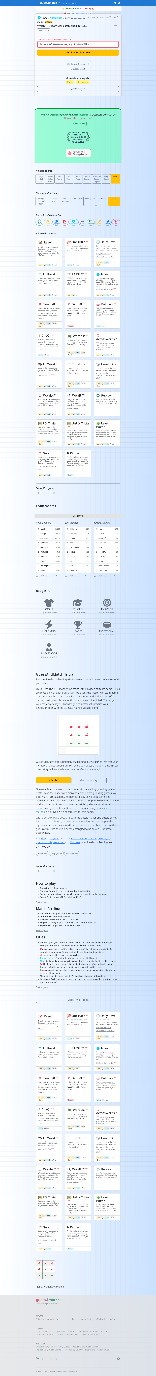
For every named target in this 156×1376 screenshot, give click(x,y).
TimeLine (71, 1331)
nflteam (70, 82)
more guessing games (84, 838)
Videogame (90, 198)
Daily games (56, 853)
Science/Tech (73, 222)
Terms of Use (67, 1319)
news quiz (59, 842)
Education (91, 222)
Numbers (107, 222)
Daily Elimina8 (101, 254)
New (116, 222)
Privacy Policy (85, 1319)
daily (43, 838)
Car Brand (102, 198)
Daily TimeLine (108, 257)
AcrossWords (80, 114)
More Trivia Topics (77, 999)
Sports (48, 222)
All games (42, 853)
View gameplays (89, 780)
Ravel (52, 1331)
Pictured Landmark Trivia (67, 1334)
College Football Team (83, 13)
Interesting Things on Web (97, 1349)
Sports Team (78, 198)
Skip (116, 25)
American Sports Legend (97, 179)
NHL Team (69, 177)
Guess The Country (44, 1334)
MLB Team (78, 177)
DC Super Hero (53, 199)
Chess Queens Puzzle (90, 1334)
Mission (40, 1319)
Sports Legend (87, 177)
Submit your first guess (78, 52)
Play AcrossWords (78, 124)
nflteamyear (82, 82)
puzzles (102, 838)
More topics (93, 17)
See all (115, 176)
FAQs (112, 1319)
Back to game (42, 902)
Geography (56, 222)
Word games (72, 853)
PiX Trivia (99, 289)
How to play (105, 17)
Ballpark (104, 1331)
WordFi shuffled (73, 408)
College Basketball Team (49, 179)
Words (99, 222)
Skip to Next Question (78, 64)
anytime (54, 838)
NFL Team (59, 177)
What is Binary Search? (46, 1346)
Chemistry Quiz (44, 466)
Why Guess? (64, 1346)
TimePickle (83, 1331)
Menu (115, 17)
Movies (82, 222)
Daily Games (41, 1331)
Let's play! (53, 780)
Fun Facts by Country (73, 1349)
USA (65, 222)
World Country (65, 199)
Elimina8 (61, 1331)
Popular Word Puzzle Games (85, 1346)
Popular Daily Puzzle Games (48, 1349)
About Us (52, 1319)
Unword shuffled (44, 375)
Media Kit (101, 1319)
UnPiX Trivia (108, 289)
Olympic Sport (106, 177)
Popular (39, 222)
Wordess (75, 842)
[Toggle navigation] (37, 3)
